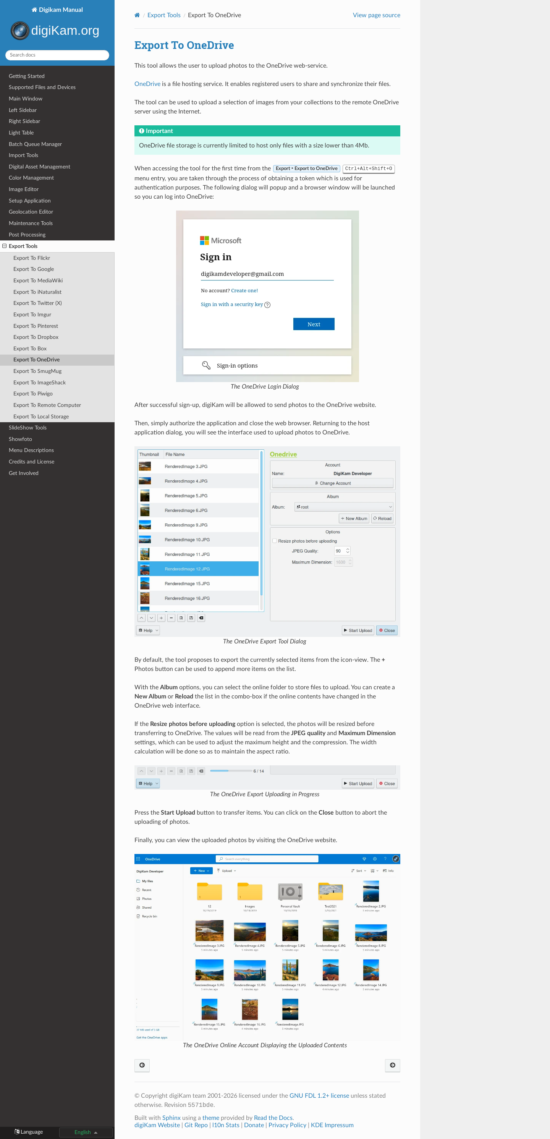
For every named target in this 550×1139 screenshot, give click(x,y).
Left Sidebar (23, 110)
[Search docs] (57, 55)
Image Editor (24, 189)
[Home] (137, 15)
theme (210, 1118)
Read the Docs (273, 1118)
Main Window (25, 99)
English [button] (82, 1132)
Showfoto (20, 439)
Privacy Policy (287, 1125)
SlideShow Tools (28, 428)
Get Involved (24, 473)
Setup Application (30, 201)
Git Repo (196, 1125)
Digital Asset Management (39, 167)
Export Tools (19, 246)
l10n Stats (225, 1125)
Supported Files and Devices (42, 87)
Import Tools (23, 155)
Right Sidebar (24, 121)
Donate (254, 1125)
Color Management (31, 178)
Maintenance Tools (31, 223)
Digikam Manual (57, 25)
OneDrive (147, 84)
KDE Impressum (332, 1125)
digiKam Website (157, 1125)
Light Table (21, 133)
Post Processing (27, 235)
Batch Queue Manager (35, 144)
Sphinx (171, 1118)
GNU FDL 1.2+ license (319, 1096)
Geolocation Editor (31, 212)
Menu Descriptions (31, 450)
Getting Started (27, 76)
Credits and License (31, 462)
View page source (376, 15)
